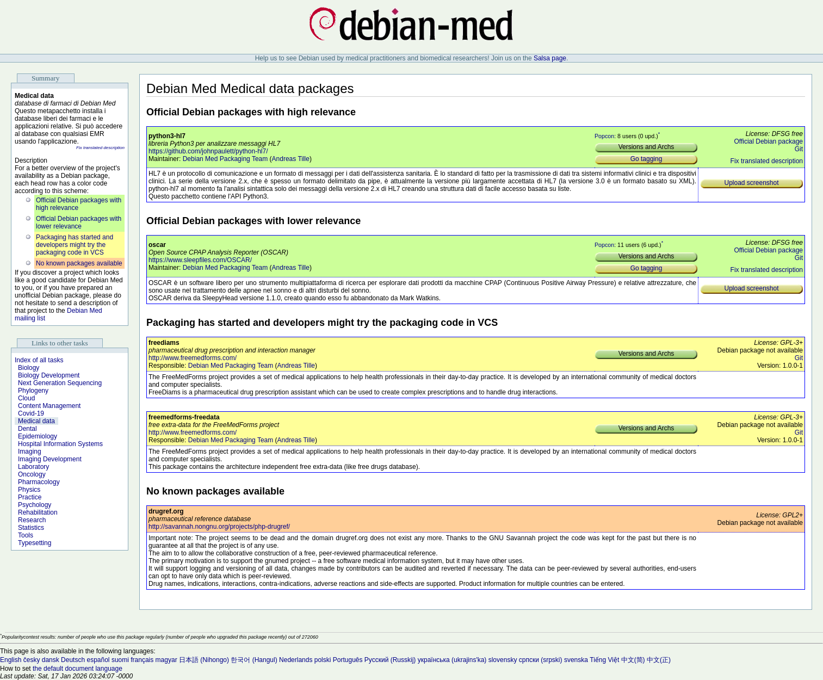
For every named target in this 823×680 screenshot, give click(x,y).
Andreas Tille (291, 159)
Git (799, 149)
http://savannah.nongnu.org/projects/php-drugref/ (219, 526)
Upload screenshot (751, 183)
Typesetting (34, 543)
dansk (50, 660)
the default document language (77, 668)
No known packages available (79, 263)
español (97, 660)
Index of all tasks (39, 360)
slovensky (502, 660)
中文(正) (659, 660)
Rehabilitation (38, 512)
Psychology (34, 505)
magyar (166, 660)
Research (32, 520)
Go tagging (646, 159)
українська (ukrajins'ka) (452, 660)
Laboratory (33, 467)
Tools (25, 535)
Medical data (36, 421)
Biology (28, 368)
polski (322, 660)
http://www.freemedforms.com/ (192, 358)
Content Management (49, 406)
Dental (27, 428)
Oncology (32, 474)
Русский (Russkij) (390, 660)
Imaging (29, 451)
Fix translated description (100, 147)
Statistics (31, 527)
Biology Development (48, 375)
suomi (120, 660)
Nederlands (295, 660)
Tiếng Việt (604, 660)
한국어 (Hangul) (254, 660)
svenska (576, 660)
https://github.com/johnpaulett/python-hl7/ (208, 151)
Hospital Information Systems (60, 444)
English (10, 660)
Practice (29, 497)
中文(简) (633, 660)
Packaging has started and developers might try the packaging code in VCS (74, 244)
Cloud (26, 398)
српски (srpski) (540, 660)
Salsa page (550, 58)
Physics (29, 489)
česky (31, 660)
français (142, 660)
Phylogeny (33, 390)
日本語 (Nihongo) (204, 660)
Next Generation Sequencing (60, 383)
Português (348, 660)
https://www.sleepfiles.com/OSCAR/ (200, 260)
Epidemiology (37, 436)
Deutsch (73, 660)
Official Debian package (768, 141)
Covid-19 (31, 413)
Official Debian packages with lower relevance (78, 222)
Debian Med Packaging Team (225, 159)
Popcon (604, 135)
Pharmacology (39, 482)
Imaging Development (50, 459)
